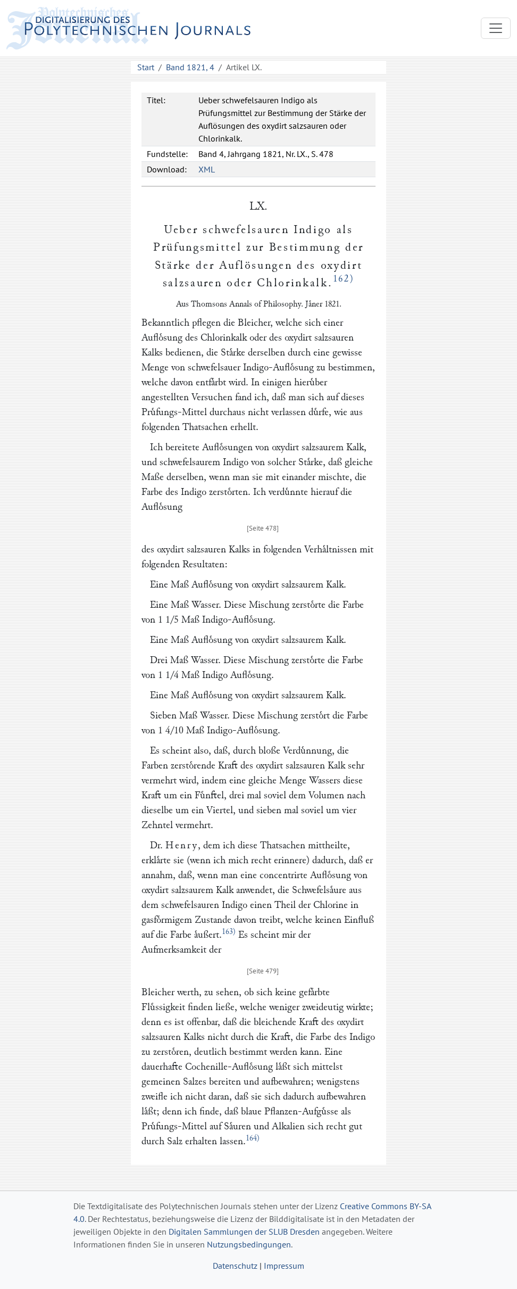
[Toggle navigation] (496, 28)
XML (206, 169)
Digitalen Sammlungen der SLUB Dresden (244, 1231)
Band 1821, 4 (190, 67)
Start (145, 67)
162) (344, 279)
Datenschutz (235, 1265)
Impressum (284, 1265)
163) (229, 932)
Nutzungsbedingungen (249, 1244)
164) (253, 1138)
